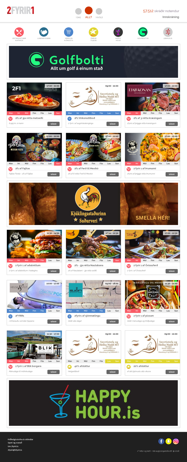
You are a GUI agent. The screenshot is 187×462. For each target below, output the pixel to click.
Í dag (78, 17)
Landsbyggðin (43, 38)
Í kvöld (99, 17)
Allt (88, 17)
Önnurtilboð (93, 39)
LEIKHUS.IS (168, 38)
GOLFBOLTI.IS (143, 38)
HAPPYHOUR (118, 39)
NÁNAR (53, 124)
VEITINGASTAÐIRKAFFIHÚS (19, 39)
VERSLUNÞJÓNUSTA (68, 39)
